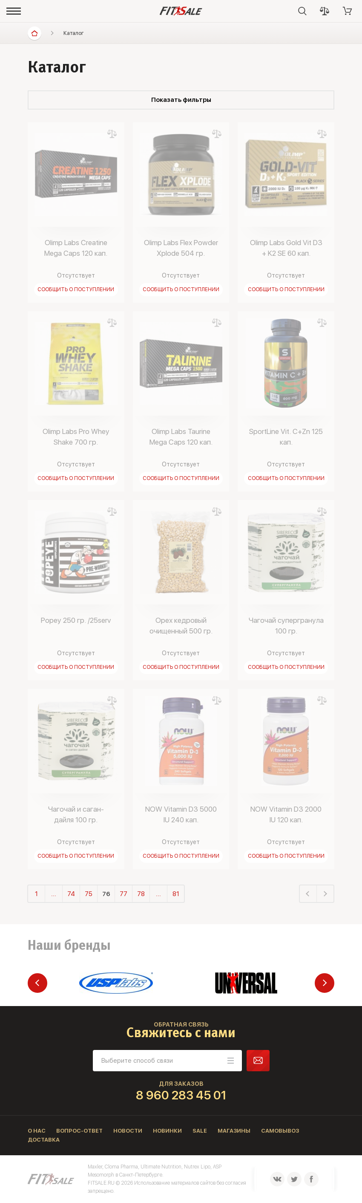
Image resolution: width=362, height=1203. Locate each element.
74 (71, 894)
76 (106, 894)
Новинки (167, 1131)
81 (175, 894)
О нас (37, 1131)
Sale (199, 1131)
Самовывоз (280, 1131)
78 (141, 894)
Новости (127, 1131)
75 (88, 894)
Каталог (73, 33)
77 (123, 894)
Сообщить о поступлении (75, 289)
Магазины (234, 1131)
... (53, 894)
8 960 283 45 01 (181, 1095)
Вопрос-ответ (79, 1131)
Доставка (44, 1139)
